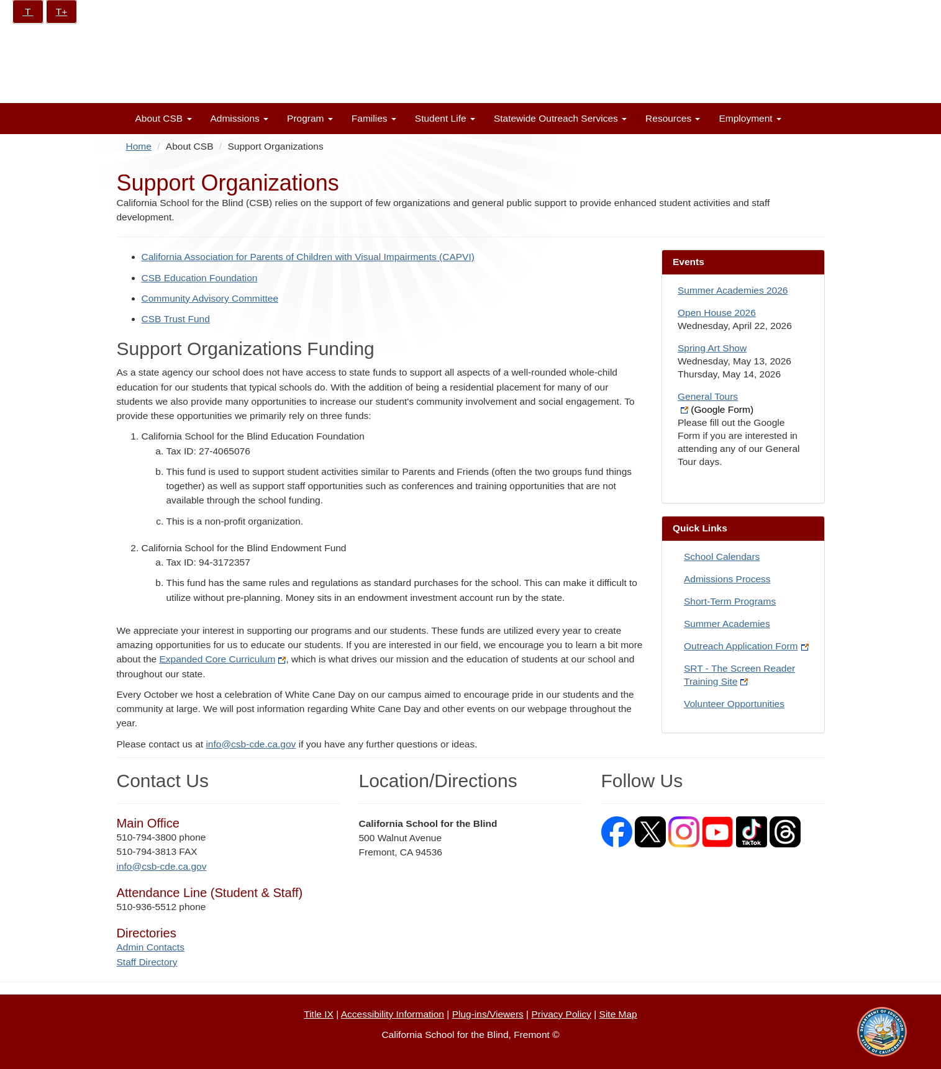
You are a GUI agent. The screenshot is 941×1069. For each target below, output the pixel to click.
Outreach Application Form (746, 646)
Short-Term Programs (730, 601)
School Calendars (722, 556)
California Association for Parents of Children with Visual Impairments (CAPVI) (308, 256)
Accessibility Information (392, 1014)
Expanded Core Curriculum (222, 659)
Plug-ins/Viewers (488, 1014)
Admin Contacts (150, 947)
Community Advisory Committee (210, 298)
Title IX (319, 1014)
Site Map (618, 1014)
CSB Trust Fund (176, 318)
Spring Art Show (712, 348)
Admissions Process (727, 579)
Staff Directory (147, 962)
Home (139, 146)
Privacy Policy (561, 1014)
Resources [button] (672, 118)
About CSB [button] (163, 118)
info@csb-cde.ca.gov (251, 744)
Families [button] (374, 118)
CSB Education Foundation (200, 278)
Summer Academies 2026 (733, 290)
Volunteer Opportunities (734, 703)
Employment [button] (750, 118)
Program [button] (310, 118)
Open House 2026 (717, 312)
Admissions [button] (240, 118)
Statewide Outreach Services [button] (560, 118)
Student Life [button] (445, 118)
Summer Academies (727, 623)
